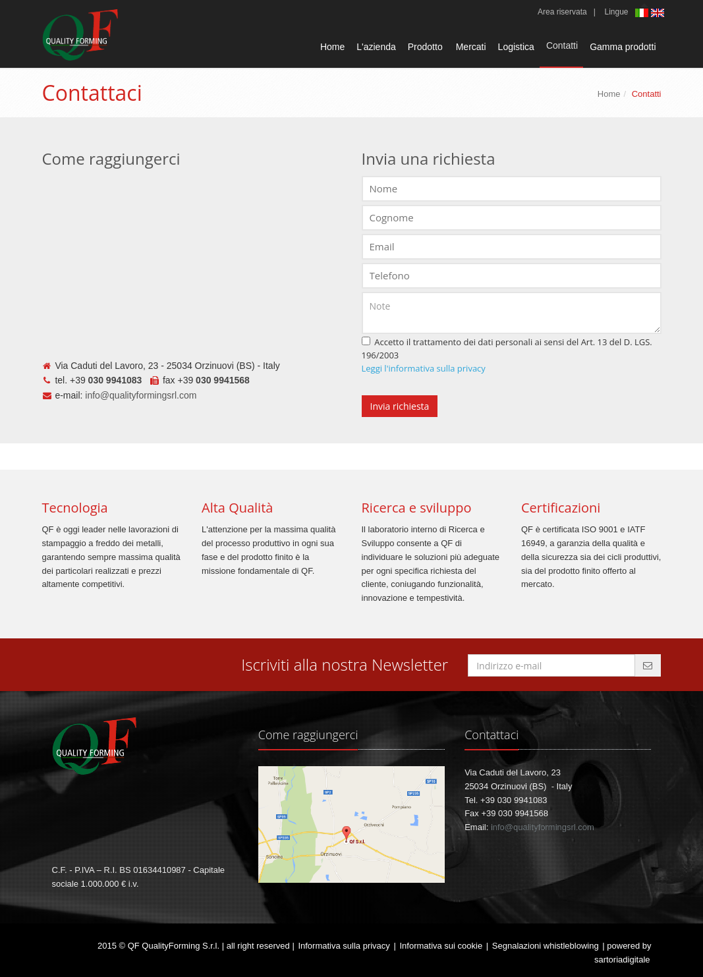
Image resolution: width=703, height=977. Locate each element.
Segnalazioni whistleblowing (545, 946)
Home (332, 47)
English (659, 13)
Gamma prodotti (623, 47)
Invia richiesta (400, 406)
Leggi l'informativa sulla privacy (424, 368)
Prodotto (425, 47)
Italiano (643, 14)
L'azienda (376, 47)
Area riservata (562, 11)
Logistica (516, 47)
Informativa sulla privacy (343, 946)
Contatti (562, 45)
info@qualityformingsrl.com (140, 395)
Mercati (471, 47)
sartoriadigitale (622, 959)
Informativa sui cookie (440, 946)
